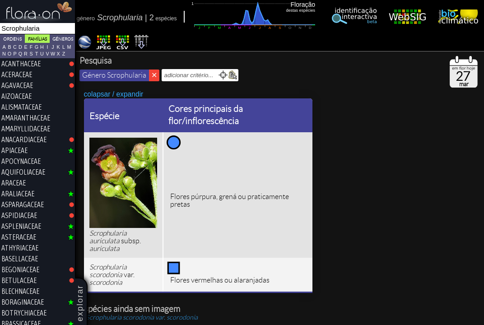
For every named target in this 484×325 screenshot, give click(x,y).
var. (143, 317)
